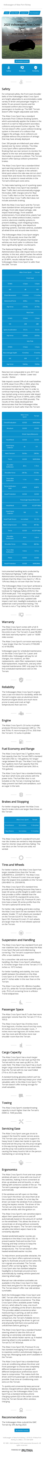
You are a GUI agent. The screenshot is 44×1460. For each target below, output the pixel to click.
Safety (8, 69)
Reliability (35, 69)
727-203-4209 (28, 1440)
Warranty (22, 69)
